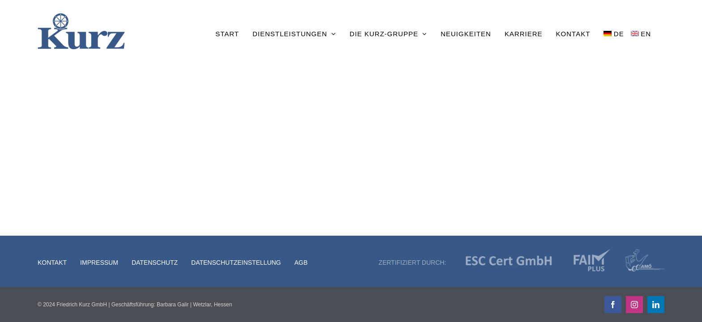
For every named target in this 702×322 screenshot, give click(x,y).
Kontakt (52, 262)
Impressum (99, 262)
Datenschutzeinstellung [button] (236, 262)
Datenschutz (155, 262)
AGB (301, 262)
